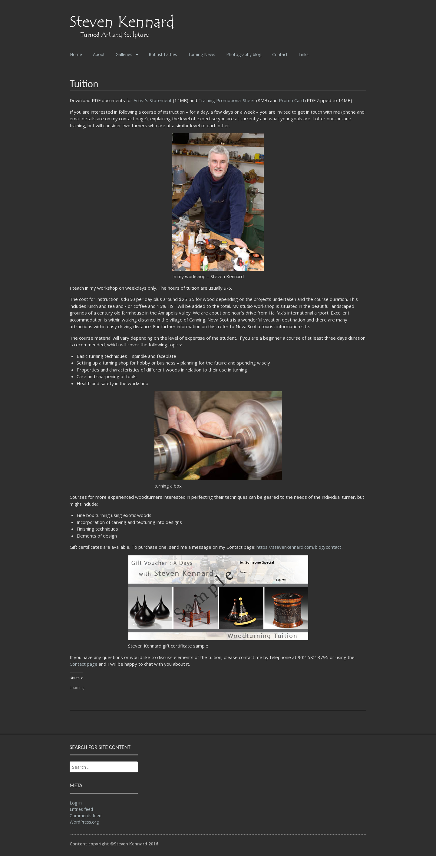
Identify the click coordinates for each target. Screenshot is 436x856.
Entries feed (81, 809)
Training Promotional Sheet (226, 100)
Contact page (83, 664)
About (99, 54)
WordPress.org (84, 822)
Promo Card (291, 100)
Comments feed (85, 815)
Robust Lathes (163, 54)
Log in (76, 803)
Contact (280, 54)
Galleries (124, 54)
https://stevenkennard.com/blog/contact (299, 547)
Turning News (201, 54)
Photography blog (243, 54)
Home (76, 54)
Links (304, 54)
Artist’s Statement (153, 100)
